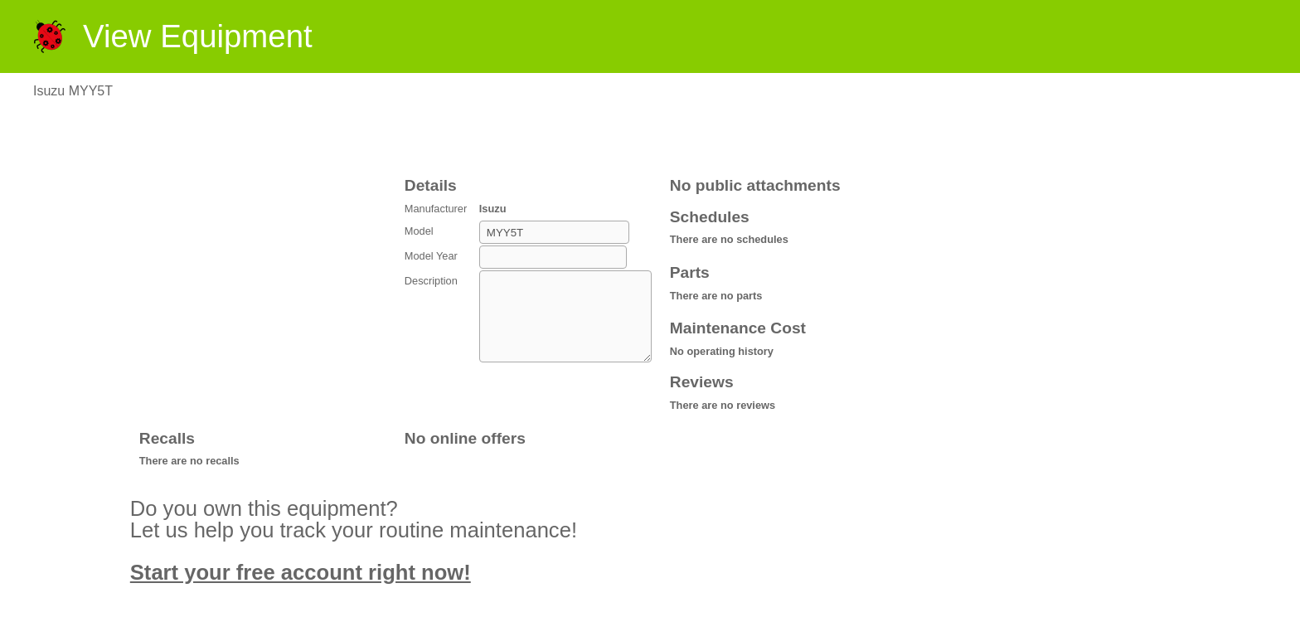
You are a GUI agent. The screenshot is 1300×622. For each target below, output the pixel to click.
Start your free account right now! (300, 572)
